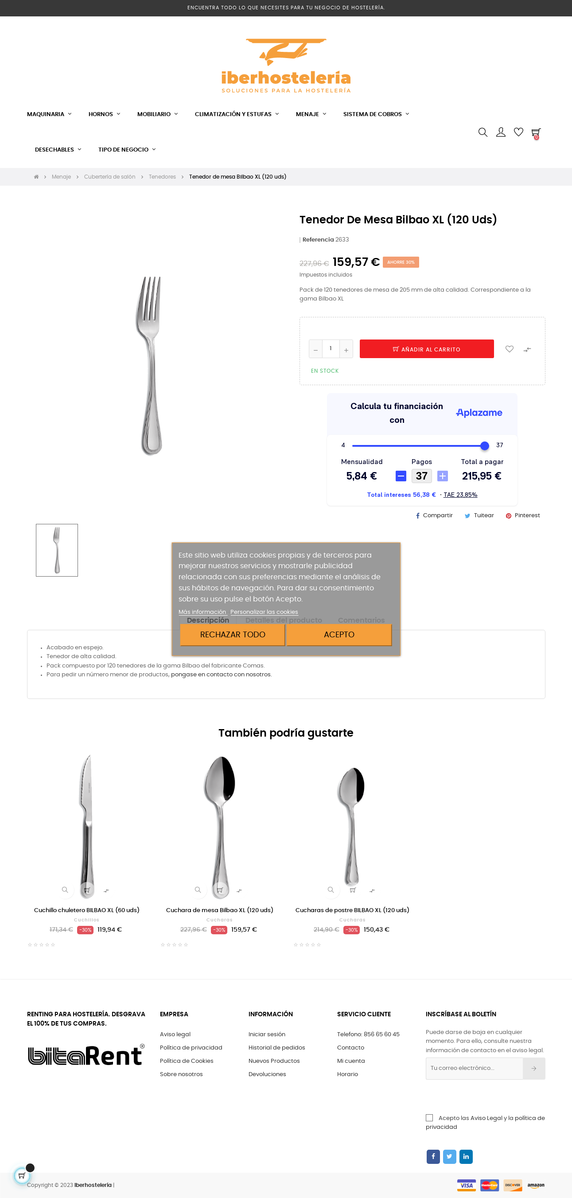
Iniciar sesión (267, 1035)
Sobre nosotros (181, 1074)
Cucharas (219, 920)
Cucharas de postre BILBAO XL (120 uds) (352, 910)
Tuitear (484, 516)
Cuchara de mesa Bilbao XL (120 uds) (219, 910)
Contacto (350, 1048)
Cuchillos (86, 920)
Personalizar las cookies (264, 612)
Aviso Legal (486, 1118)
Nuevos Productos (274, 1061)
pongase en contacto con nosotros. (221, 675)
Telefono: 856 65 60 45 (368, 1035)
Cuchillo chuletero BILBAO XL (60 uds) (87, 910)
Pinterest (527, 516)
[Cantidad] (331, 349)
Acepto (339, 635)
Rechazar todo (232, 635)
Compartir (438, 516)
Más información (203, 612)
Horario (347, 1074)
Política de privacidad (191, 1048)
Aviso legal (175, 1035)
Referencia (318, 240)
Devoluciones (267, 1074)
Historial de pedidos (277, 1048)
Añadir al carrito (426, 349)
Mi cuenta (351, 1061)
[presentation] (499, 1097)
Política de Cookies (187, 1061)
